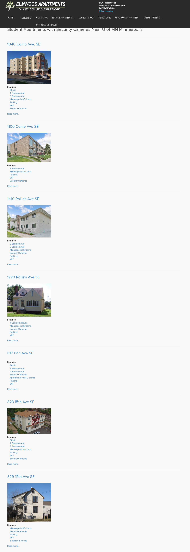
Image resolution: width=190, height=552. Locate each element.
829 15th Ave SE (21, 477)
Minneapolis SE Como (20, 99)
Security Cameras (18, 108)
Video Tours (104, 17)
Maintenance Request (47, 24)
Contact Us (42, 17)
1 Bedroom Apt (17, 93)
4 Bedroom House (18, 323)
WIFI (12, 105)
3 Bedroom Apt (17, 96)
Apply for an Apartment (127, 17)
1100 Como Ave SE (23, 126)
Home (11, 17)
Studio (13, 90)
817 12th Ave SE (20, 353)
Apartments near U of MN (22, 377)
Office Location (106, 11)
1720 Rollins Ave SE (23, 277)
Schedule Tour (86, 17)
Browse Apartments (63, 17)
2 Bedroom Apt (17, 243)
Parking (13, 102)
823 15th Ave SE (20, 402)
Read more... (13, 114)
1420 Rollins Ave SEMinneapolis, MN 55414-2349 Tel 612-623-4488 (112, 5)
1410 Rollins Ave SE (23, 199)
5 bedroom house (18, 540)
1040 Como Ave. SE (23, 44)
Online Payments (153, 17)
